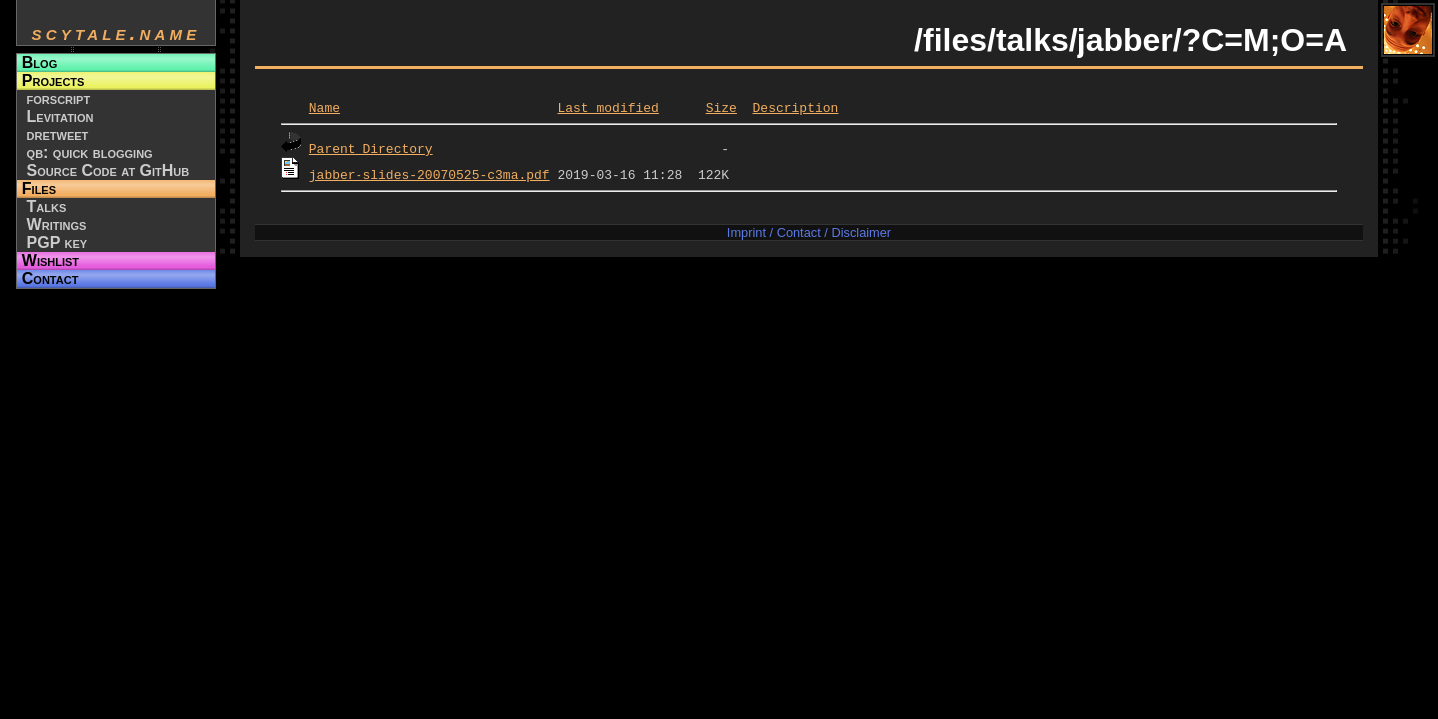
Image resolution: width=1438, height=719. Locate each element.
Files (39, 188)
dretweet (58, 134)
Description (795, 107)
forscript (59, 98)
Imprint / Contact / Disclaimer (809, 232)
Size (721, 107)
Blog (39, 62)
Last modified (607, 107)
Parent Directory (371, 148)
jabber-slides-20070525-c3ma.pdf (429, 174)
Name (324, 107)
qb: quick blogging (90, 152)
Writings (57, 224)
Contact (50, 278)
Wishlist (50, 260)
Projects (53, 80)
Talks (47, 206)
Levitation (60, 116)
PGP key (57, 242)
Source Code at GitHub (108, 170)
